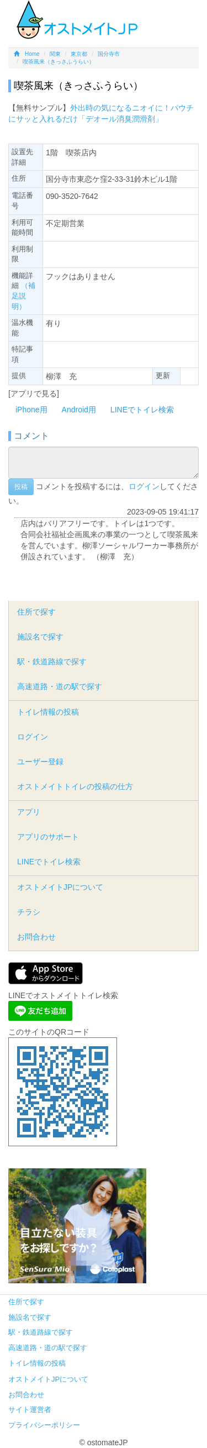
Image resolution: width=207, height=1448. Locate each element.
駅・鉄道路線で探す (52, 661)
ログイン (144, 486)
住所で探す (36, 611)
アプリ (28, 811)
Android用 (79, 409)
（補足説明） (23, 295)
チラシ (28, 911)
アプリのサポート (48, 836)
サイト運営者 (29, 1409)
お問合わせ (36, 936)
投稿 (21, 487)
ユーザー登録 (40, 761)
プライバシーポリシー (44, 1425)
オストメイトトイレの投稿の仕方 (75, 786)
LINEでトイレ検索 (142, 409)
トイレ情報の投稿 (48, 711)
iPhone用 (31, 409)
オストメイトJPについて (60, 887)
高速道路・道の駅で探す (59, 686)
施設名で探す (40, 636)
